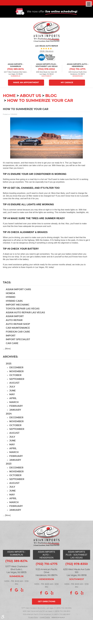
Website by (58, 618)
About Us (30, 96)
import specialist (18, 340)
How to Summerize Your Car (40, 101)
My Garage (67, 83)
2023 (8, 464)
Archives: (10, 357)
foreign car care (18, 332)
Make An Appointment (26, 83)
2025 (8, 364)
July (12, 387)
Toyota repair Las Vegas (22, 309)
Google (16, 590)
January (15, 410)
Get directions (46, 601)
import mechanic (17, 305)
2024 (9, 414)
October (15, 375)
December (16, 368)
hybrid (10, 297)
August (14, 383)
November (16, 372)
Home (9, 96)
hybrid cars (14, 301)
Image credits (45, 617)
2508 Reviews (46, 52)
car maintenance (18, 328)
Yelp (22, 590)
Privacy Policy (33, 617)
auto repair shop (18, 324)
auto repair (14, 320)
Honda (10, 293)
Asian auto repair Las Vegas (25, 313)
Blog (51, 96)
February (16, 406)
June (12, 391)
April (13, 399)
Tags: (7, 283)
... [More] (7, 349)
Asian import (15, 317)
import (11, 336)
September (16, 379)
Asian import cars (18, 290)
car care (12, 344)
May (12, 395)
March (14, 402)
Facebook (11, 590)
